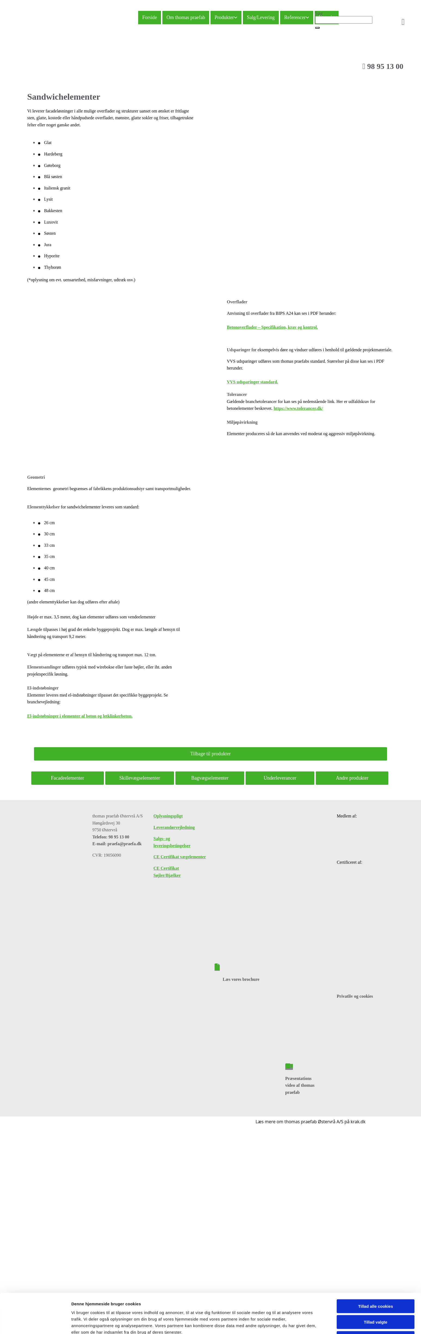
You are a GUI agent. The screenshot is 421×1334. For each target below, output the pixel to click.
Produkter (224, 17)
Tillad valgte (375, 1190)
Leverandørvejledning (174, 827)
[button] (317, 28)
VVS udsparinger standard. (252, 382)
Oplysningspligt (168, 816)
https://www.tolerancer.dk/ (298, 408)
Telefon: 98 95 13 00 (110, 837)
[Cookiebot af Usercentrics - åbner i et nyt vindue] (35, 1218)
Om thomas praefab (185, 17)
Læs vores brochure (241, 979)
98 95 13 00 (383, 66)
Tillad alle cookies (375, 1174)
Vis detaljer (283, 1218)
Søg (319, 13)
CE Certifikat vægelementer (179, 856)
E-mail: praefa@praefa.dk (117, 843)
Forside (149, 17)
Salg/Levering (261, 17)
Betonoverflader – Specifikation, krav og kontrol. (272, 327)
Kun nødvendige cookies (375, 1206)
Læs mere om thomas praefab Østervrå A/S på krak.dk (311, 1122)
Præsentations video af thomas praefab (300, 1085)
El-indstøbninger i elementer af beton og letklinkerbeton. (79, 716)
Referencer (295, 17)
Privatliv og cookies (355, 996)
